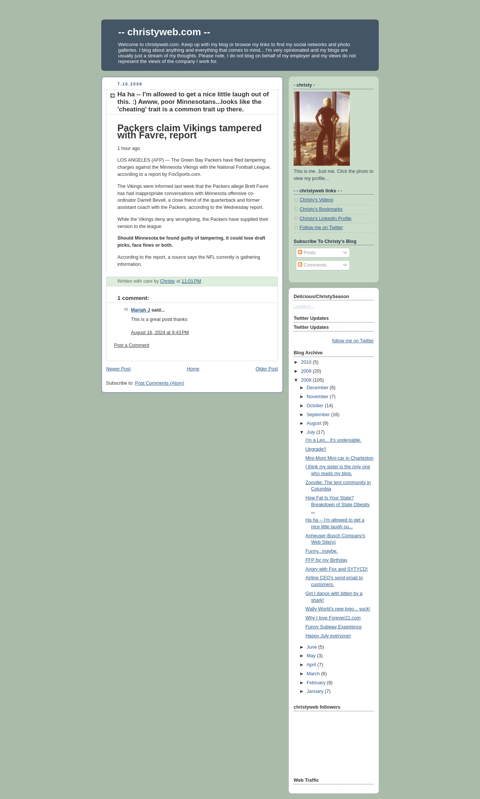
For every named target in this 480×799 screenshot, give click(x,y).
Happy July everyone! (328, 636)
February (317, 682)
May (312, 655)
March (314, 673)
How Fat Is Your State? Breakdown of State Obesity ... (338, 504)
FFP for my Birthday (327, 560)
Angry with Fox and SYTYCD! (337, 569)
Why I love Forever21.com (333, 618)
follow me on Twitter (353, 340)
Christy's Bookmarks (321, 209)
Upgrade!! (316, 449)
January (316, 691)
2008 (307, 380)
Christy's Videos (316, 199)
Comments (312, 265)
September (319, 414)
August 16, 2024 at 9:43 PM (160, 332)
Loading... (304, 306)
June (312, 647)
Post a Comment (131, 345)
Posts (306, 252)
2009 (307, 371)
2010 (307, 362)
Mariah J (140, 310)
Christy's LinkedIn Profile (325, 218)
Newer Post (118, 369)
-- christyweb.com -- (164, 31)
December (318, 387)
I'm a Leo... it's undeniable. (334, 440)
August (315, 423)
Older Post (266, 369)
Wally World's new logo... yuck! (338, 609)
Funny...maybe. (322, 551)
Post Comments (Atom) (159, 383)
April (312, 664)
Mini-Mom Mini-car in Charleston (340, 458)
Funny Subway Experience (334, 627)
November (318, 396)
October (316, 405)
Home (193, 369)
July (311, 432)
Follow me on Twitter (321, 227)
